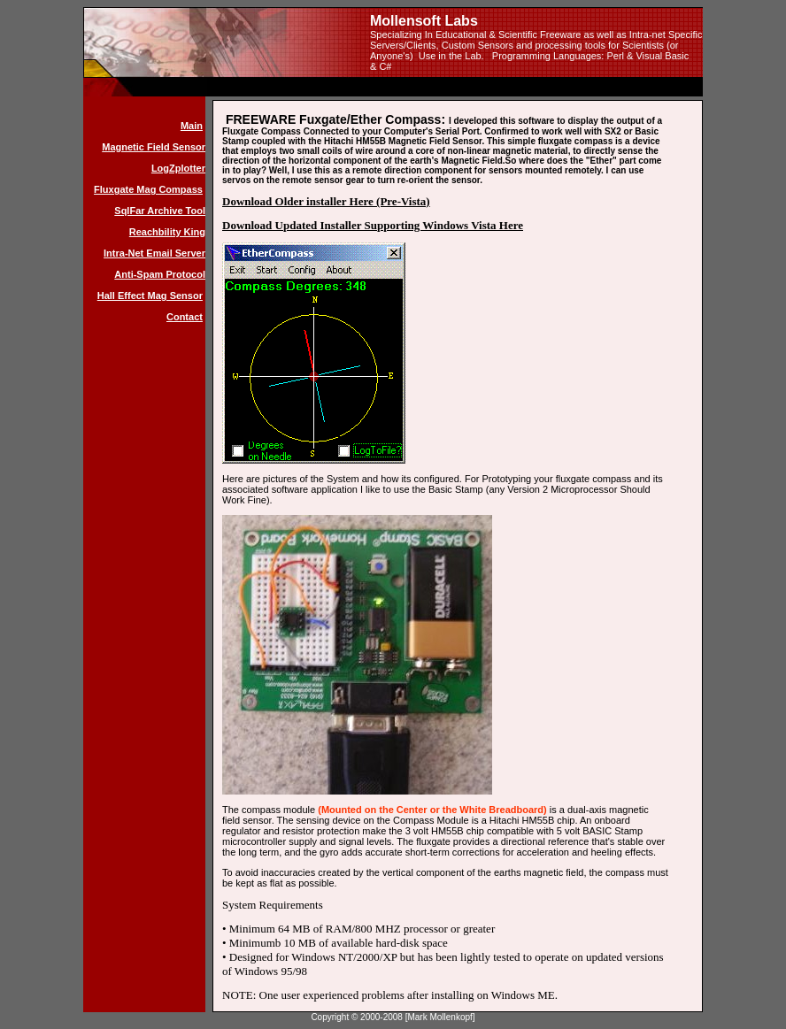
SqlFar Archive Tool (159, 210)
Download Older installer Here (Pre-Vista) (326, 201)
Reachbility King (167, 232)
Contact (184, 316)
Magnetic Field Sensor (153, 147)
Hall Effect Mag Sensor (150, 295)
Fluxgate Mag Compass (148, 189)
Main (192, 125)
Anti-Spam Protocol (159, 274)
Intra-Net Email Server (154, 253)
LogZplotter (178, 168)
